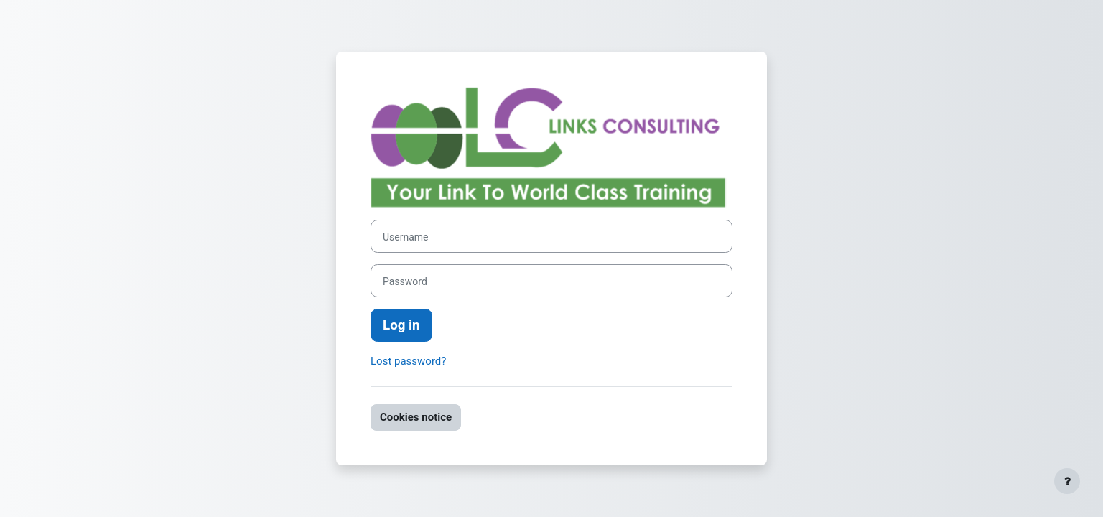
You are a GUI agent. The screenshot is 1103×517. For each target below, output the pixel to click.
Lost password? (408, 361)
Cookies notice (416, 417)
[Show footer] (1067, 481)
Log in (401, 325)
